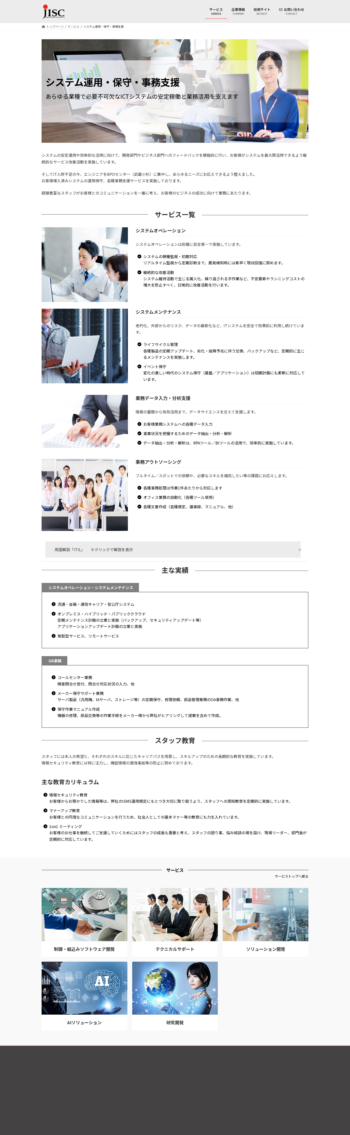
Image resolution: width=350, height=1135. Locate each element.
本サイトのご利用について (238, 1050)
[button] (291, 876)
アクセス (271, 1050)
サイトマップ (295, 1050)
